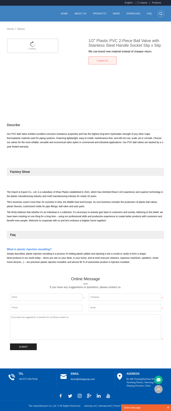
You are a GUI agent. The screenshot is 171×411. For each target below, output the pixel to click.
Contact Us (102, 60)
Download (133, 13)
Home (64, 13)
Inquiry (143, 2)
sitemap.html (105, 405)
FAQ (149, 13)
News (116, 13)
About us (80, 13)
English (128, 2)
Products (156, 2)
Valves (21, 29)
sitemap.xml (90, 405)
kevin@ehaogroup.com (83, 379)
